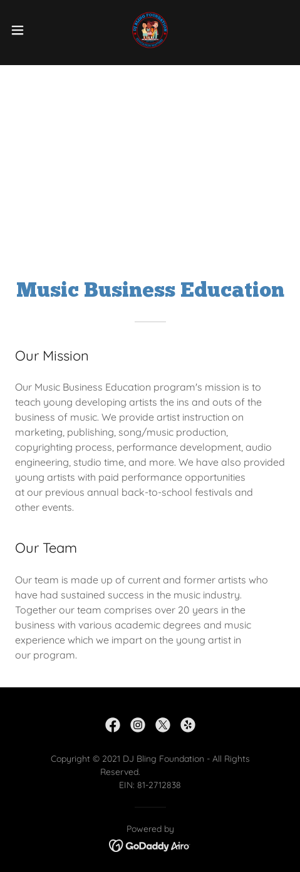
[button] (26, 30)
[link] (150, 30)
